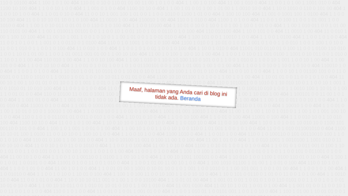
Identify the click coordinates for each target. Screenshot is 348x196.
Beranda (190, 98)
